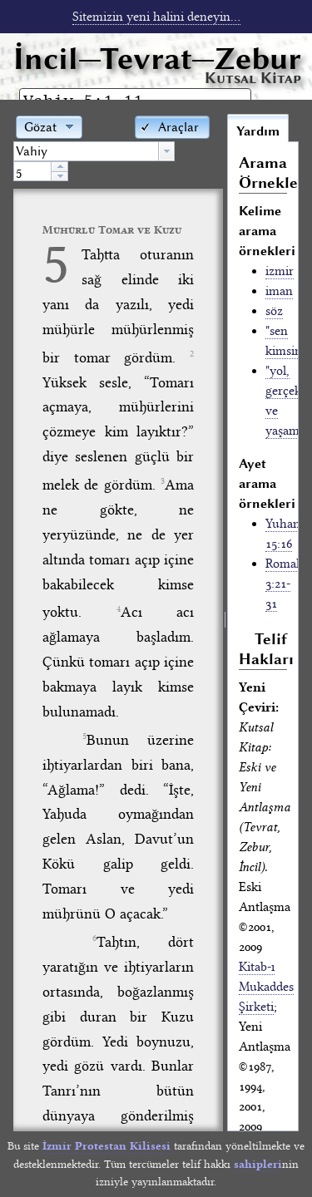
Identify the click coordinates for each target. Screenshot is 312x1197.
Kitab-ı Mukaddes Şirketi (266, 986)
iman (279, 290)
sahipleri (258, 1164)
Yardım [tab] (258, 131)
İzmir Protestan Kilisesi (106, 1146)
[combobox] (94, 151)
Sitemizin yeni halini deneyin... (156, 16)
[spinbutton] (32, 171)
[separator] (225, 622)
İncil (157, 58)
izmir (279, 271)
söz (274, 310)
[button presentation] (166, 151)
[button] (172, 126)
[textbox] (86, 151)
